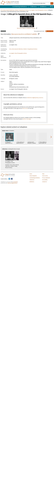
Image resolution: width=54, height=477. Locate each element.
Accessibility (44, 179)
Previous (3, 137)
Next (51, 137)
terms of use (25, 108)
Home (31, 173)
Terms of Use (45, 175)
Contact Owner (49, 31)
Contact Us (44, 181)
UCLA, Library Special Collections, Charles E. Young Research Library (15, 10)
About (51, 7)
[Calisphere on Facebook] (12, 179)
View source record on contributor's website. (24, 34)
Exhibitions (43, 7)
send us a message (27, 119)
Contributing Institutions (19, 7)
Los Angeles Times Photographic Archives (38, 10)
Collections (33, 7)
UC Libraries (15, 182)
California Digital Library (12, 183)
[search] (51, 3)
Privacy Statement (46, 177)
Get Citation (3, 31)
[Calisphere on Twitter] (9, 179)
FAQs (43, 173)
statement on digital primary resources (35, 97)
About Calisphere (33, 175)
